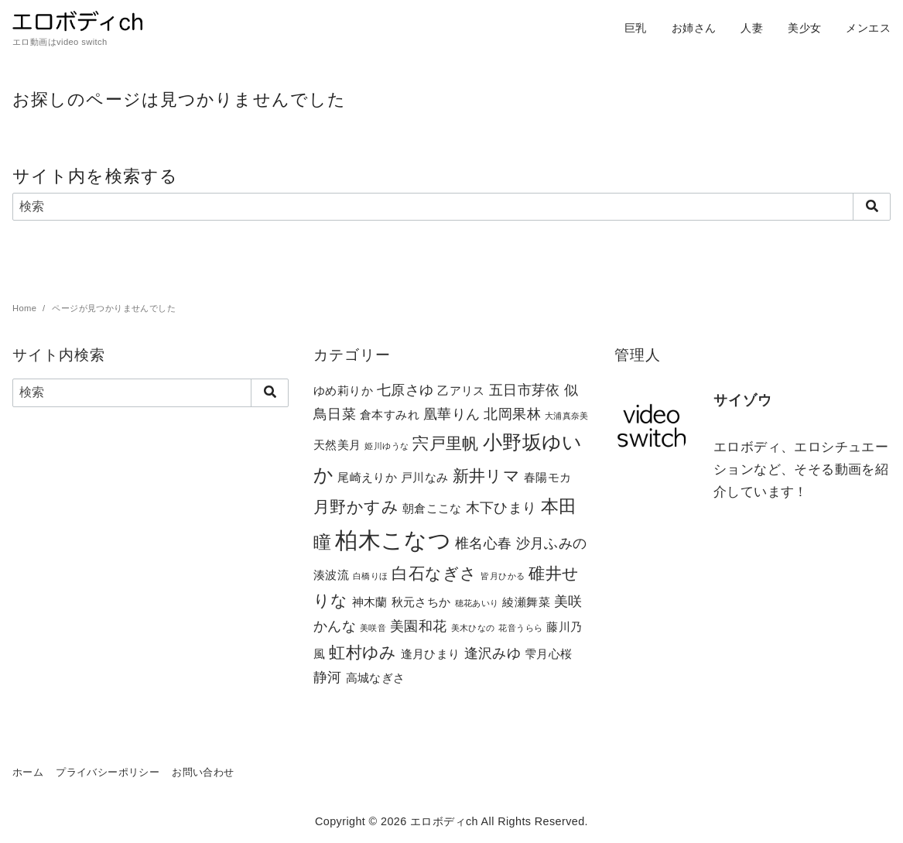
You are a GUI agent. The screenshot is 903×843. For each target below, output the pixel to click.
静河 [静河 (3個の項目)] (327, 677)
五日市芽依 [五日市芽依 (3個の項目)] (524, 390)
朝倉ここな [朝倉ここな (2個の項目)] (432, 508)
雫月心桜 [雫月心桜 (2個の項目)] (549, 653)
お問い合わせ (203, 772)
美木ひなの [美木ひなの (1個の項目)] (473, 627)
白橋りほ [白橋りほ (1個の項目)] (370, 576)
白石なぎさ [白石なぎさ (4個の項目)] (434, 573)
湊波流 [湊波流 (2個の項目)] (331, 574)
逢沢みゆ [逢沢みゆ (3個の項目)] (493, 653)
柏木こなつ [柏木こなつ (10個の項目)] (393, 540)
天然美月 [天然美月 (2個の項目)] (337, 444)
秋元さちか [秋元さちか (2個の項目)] (421, 601)
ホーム (27, 772)
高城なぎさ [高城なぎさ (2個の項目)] (375, 677)
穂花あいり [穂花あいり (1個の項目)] (477, 603)
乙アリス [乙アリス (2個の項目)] (461, 390)
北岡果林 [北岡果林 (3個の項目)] (512, 414)
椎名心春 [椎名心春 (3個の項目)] (483, 543)
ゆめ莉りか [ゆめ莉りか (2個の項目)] (343, 390)
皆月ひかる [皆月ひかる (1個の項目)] (503, 576)
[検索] (451, 207)
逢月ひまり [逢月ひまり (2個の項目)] (430, 653)
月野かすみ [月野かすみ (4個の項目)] (355, 507)
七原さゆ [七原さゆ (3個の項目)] (405, 390)
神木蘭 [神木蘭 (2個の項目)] (370, 601)
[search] (872, 207)
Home (25, 308)
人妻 (752, 28)
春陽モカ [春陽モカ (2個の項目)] (548, 477)
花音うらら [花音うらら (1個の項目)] (520, 627)
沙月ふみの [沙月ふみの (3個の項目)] (551, 543)
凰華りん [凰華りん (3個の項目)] (452, 414)
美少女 (804, 28)
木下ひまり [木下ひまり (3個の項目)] (501, 507)
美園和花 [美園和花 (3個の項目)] (418, 626)
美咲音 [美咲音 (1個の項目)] (373, 627)
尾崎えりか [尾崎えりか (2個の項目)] (367, 477)
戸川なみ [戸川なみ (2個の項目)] (425, 477)
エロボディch (444, 821)
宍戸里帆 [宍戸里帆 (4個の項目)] (445, 443)
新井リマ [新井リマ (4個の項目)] (487, 476)
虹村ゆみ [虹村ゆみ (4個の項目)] (363, 652)
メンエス (868, 28)
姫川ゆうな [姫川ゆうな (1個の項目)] (386, 446)
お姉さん (694, 28)
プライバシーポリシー (107, 772)
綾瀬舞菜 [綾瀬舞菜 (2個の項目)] (526, 601)
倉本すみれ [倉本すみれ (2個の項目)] (389, 414)
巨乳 (635, 28)
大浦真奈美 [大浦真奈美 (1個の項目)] (567, 415)
